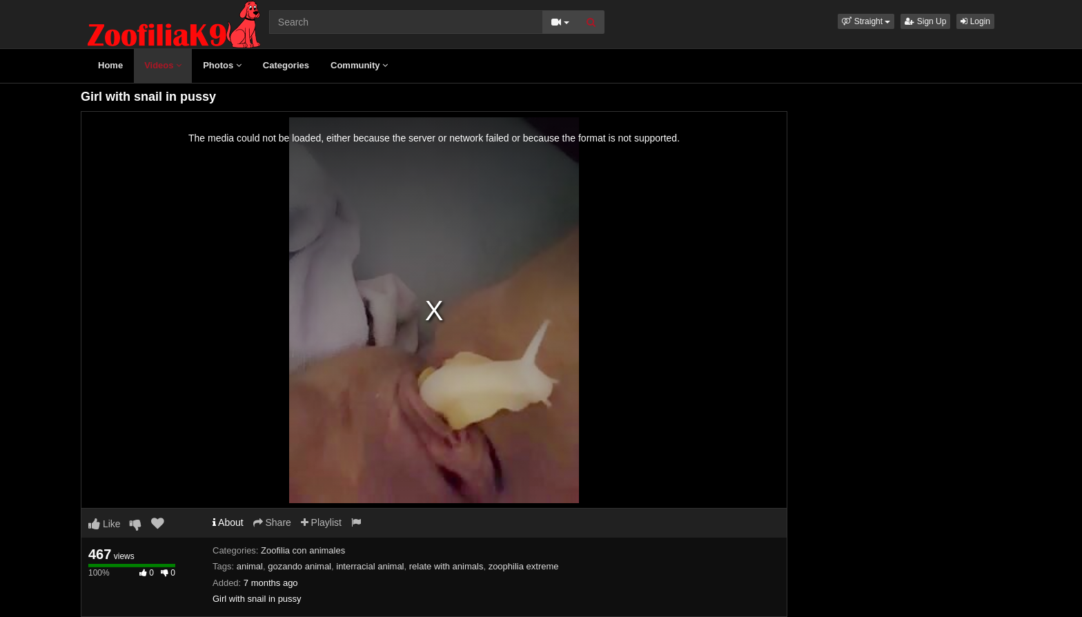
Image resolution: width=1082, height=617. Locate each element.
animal (250, 566)
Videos (162, 65)
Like (104, 523)
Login (975, 21)
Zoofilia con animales (303, 550)
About (228, 522)
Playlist (321, 522)
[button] (866, 21)
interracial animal (370, 566)
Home (110, 65)
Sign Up (925, 21)
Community (359, 65)
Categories (286, 65)
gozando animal (299, 566)
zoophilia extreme (524, 566)
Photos (222, 65)
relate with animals (446, 566)
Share (272, 522)
